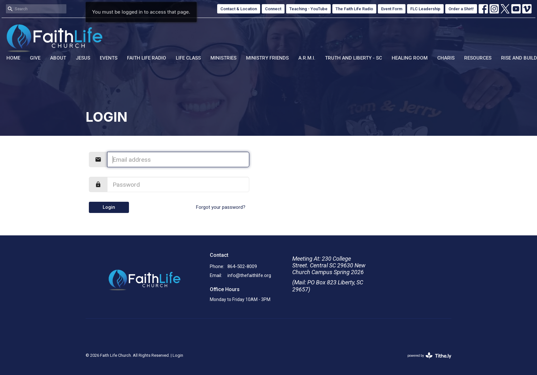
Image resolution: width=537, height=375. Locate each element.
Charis (446, 58)
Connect (273, 8)
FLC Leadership (425, 8)
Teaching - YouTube (308, 8)
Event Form (391, 8)
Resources (477, 58)
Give (35, 58)
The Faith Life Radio (354, 8)
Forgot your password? (220, 207)
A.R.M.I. (306, 58)
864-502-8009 (242, 266)
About (58, 58)
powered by (429, 356)
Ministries (223, 58)
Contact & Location (238, 8)
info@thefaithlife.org (249, 275)
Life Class (188, 58)
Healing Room (410, 58)
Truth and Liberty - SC (353, 58)
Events (108, 58)
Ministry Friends (267, 58)
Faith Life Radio (146, 58)
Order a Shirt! (461, 8)
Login (109, 207)
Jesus (83, 58)
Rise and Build (519, 58)
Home (13, 58)
